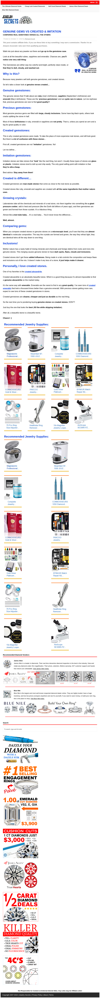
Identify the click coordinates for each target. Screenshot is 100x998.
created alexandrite (33, 272)
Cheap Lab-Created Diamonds (35, 6)
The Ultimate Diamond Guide (11, 6)
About (45, 995)
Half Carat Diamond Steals (57, 6)
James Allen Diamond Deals (78, 6)
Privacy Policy (37, 995)
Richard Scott (30, 39)
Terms (51, 995)
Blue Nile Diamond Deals (10, 10)
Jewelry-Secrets (25, 995)
